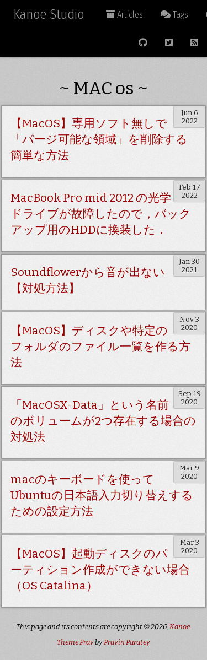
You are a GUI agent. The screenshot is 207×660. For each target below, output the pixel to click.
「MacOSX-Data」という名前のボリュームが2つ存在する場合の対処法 (103, 421)
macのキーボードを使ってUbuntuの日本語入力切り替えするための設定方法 (101, 495)
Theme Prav (75, 642)
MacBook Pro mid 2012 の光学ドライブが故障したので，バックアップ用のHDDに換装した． (100, 214)
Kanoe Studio (48, 14)
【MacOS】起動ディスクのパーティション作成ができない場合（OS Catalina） (100, 570)
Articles (124, 14)
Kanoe (179, 627)
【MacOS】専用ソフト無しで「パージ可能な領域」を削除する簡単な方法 (99, 140)
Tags (174, 14)
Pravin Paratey (127, 642)
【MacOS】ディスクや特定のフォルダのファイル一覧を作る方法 (100, 347)
